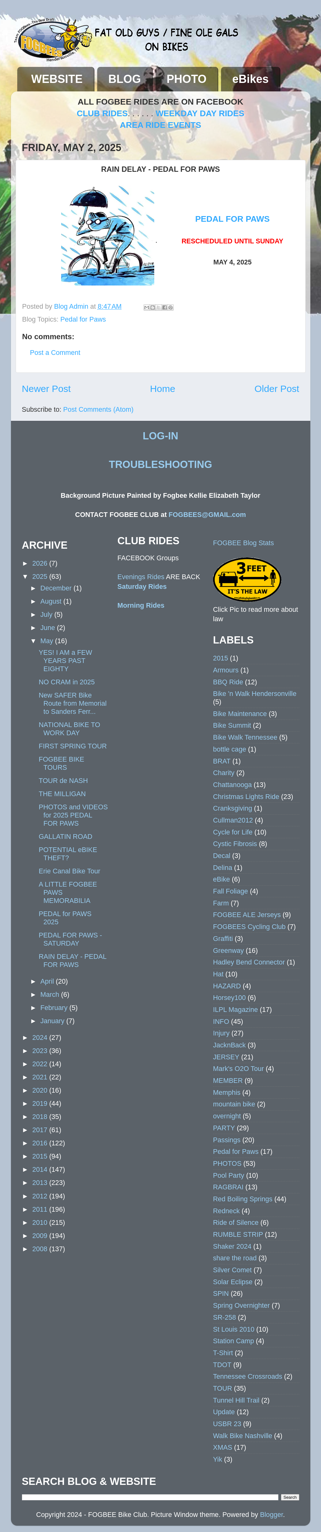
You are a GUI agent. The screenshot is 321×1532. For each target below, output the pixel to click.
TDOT (222, 1365)
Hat (218, 974)
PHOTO (187, 79)
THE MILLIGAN (62, 794)
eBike (221, 879)
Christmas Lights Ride (246, 797)
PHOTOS (227, 1163)
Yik (217, 1459)
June (48, 628)
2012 (40, 1196)
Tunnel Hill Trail (236, 1400)
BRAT (222, 761)
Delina (222, 868)
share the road (235, 1258)
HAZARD (227, 986)
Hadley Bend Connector (249, 962)
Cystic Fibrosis (235, 844)
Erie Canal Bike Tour (69, 871)
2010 (40, 1222)
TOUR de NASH (63, 781)
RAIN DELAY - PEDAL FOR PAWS (72, 961)
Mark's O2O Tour (238, 1069)
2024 (40, 1037)
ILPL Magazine (235, 1009)
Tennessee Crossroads (247, 1376)
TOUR (222, 1388)
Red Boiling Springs (243, 1199)
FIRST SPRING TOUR (73, 746)
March (50, 994)
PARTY (224, 1128)
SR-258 (224, 1317)
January (53, 1021)
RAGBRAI (228, 1187)
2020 (40, 1090)
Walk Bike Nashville (242, 1436)
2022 (40, 1064)
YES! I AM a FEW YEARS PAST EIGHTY (65, 661)
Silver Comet (232, 1270)
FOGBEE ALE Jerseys (247, 915)
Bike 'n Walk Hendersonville (255, 694)
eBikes (250, 79)
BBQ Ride (228, 682)
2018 (40, 1117)
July (47, 614)
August (51, 601)
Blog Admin (72, 306)
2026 (40, 563)
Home (162, 388)
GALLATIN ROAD (65, 836)
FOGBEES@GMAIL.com (207, 515)
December (57, 588)
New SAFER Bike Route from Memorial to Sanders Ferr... (73, 703)
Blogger (271, 1514)
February (54, 1008)
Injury (221, 1033)
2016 (40, 1143)
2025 (40, 576)
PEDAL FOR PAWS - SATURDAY (70, 939)
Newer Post (46, 388)
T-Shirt (223, 1353)
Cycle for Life (233, 832)
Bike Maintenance (240, 714)
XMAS (222, 1447)
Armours (226, 670)
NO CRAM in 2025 (67, 682)
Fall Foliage (230, 891)
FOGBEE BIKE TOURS (61, 763)
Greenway (228, 950)
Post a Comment (55, 352)
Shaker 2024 (232, 1246)
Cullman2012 (233, 820)
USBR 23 (227, 1424)
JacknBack (229, 1045)
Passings (227, 1140)
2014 (40, 1169)
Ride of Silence (236, 1222)
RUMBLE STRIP (238, 1234)
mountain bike (234, 1104)
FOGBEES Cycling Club (249, 927)
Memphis (227, 1092)
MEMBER (228, 1080)
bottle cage (229, 749)
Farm (221, 903)
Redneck (226, 1211)
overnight (227, 1116)
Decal (221, 856)
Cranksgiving (232, 808)
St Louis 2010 (234, 1329)
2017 (40, 1130)
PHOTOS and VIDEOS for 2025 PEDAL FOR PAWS (73, 815)
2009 (40, 1236)
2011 (40, 1209)
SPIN (221, 1293)
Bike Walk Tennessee (245, 737)
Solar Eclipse (233, 1282)
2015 (40, 1156)
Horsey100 (229, 998)
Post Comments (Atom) (98, 409)
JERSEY (226, 1057)
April (48, 981)
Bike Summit (232, 725)
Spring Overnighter (241, 1305)
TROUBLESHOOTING (160, 464)
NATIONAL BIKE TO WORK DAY (69, 729)
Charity (223, 773)
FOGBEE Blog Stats (243, 543)
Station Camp (233, 1341)
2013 (40, 1183)
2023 (40, 1051)
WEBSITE (57, 79)
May (47, 641)
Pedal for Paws (83, 319)
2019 (40, 1103)
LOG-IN (160, 436)
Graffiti (223, 939)
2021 (40, 1077)
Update (224, 1412)
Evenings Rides (141, 577)
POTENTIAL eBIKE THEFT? (68, 854)
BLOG (124, 79)
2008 (40, 1249)
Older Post (277, 388)
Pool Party (229, 1175)
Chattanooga (232, 785)
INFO (221, 1021)
